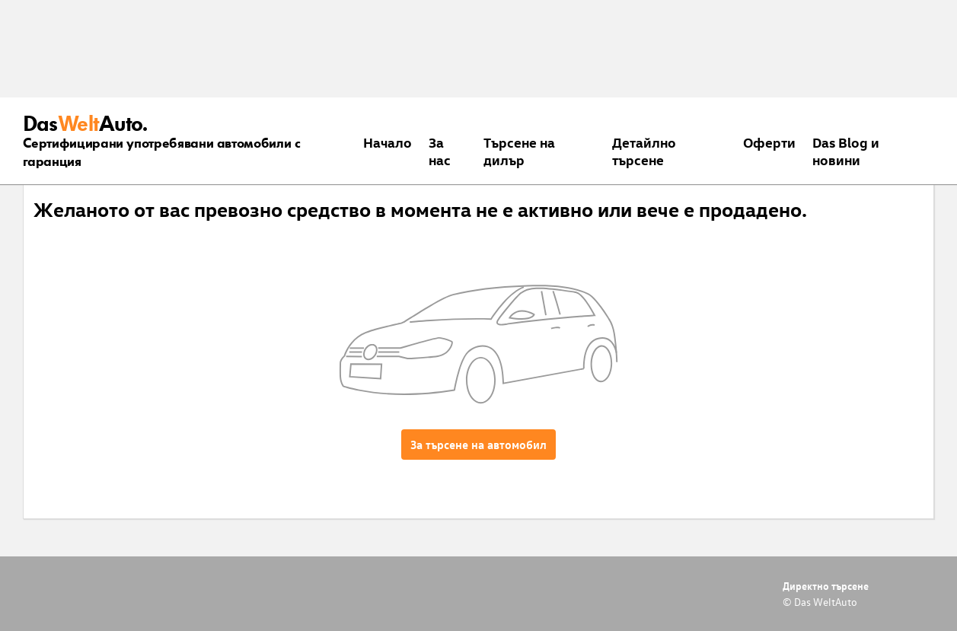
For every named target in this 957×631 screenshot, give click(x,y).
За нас (440, 150)
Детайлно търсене (644, 150)
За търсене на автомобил (478, 444)
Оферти (769, 142)
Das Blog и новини (845, 150)
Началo (387, 142)
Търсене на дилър (519, 150)
